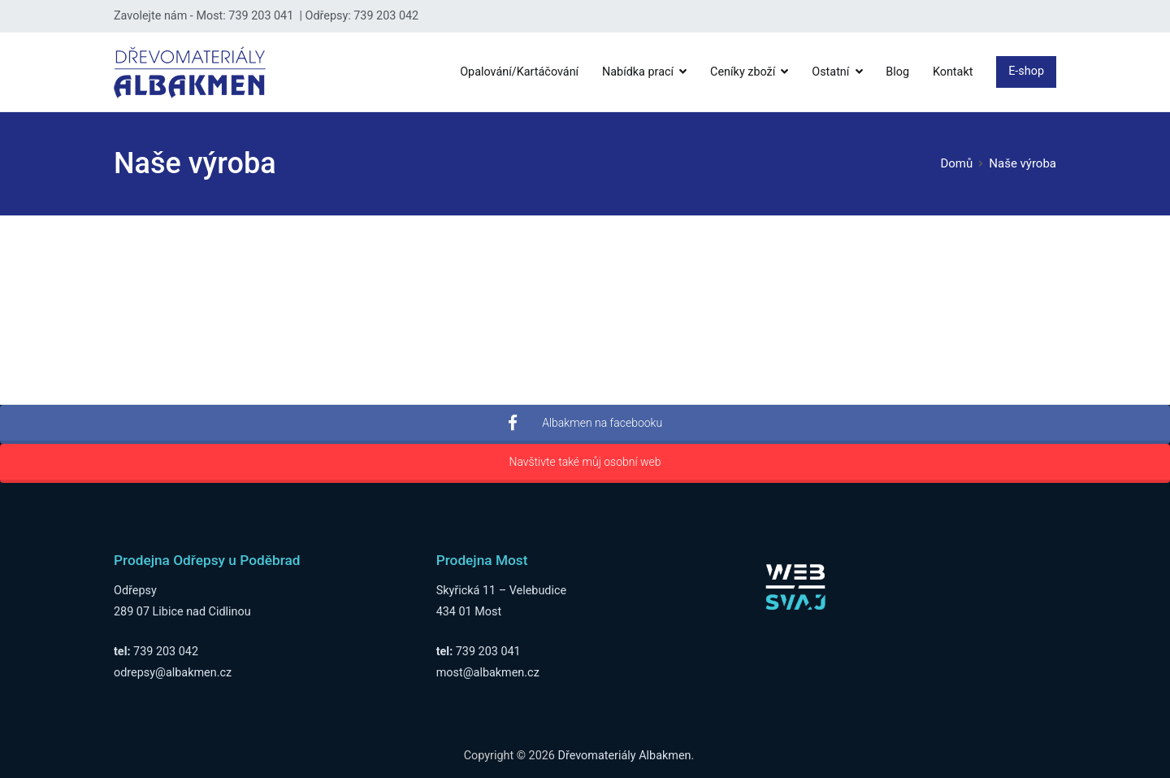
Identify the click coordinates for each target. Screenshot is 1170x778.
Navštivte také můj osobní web (585, 461)
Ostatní (830, 72)
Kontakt (953, 72)
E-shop (1026, 71)
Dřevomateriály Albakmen (624, 756)
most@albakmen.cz (488, 673)
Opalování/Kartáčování (519, 72)
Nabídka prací (638, 72)
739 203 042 (165, 651)
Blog (897, 72)
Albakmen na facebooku (585, 423)
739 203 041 (488, 651)
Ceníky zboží (742, 72)
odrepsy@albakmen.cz (173, 673)
